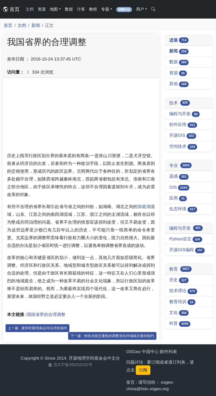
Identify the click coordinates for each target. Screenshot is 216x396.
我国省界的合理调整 (46, 314)
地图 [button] (54, 9)
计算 (81, 9)
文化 (179, 313)
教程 (93, 9)
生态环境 (183, 209)
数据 (69, 9)
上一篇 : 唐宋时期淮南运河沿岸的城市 (37, 328)
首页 (11, 9)
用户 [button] (140, 9)
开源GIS (182, 136)
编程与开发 (184, 114)
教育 (180, 269)
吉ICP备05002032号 (73, 364)
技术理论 (183, 291)
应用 (178, 198)
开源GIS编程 (187, 250)
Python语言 (185, 239)
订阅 (143, 370)
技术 (179, 103)
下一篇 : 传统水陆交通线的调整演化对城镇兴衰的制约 (112, 336)
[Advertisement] (81, 117)
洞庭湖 (144, 206)
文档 (30, 9)
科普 (179, 323)
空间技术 (183, 147)
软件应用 (183, 125)
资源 (42, 9)
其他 (179, 84)
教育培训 (182, 302)
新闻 (35, 25)
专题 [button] (105, 9)
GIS (179, 187)
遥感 (179, 176)
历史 (179, 280)
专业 (180, 165)
